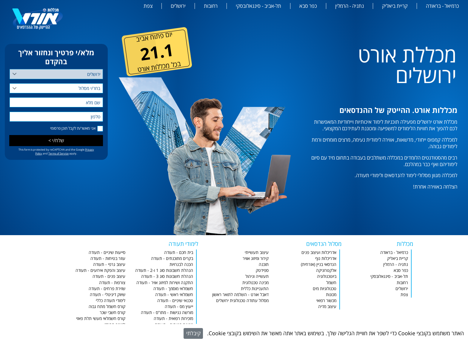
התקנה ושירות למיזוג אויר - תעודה (164, 282)
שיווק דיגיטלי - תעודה (107, 294)
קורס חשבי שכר (112, 312)
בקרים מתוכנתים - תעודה (172, 258)
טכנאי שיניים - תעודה (175, 300)
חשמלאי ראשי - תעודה (174, 294)
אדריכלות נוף (325, 258)
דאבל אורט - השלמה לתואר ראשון (240, 294)
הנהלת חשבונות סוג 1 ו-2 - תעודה (164, 270)
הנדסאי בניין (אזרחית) (318, 264)
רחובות (211, 6)
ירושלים (178, 6)
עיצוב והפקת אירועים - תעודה (100, 270)
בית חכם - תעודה (178, 252)
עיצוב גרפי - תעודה (109, 264)
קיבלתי (193, 333)
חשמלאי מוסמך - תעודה (173, 288)
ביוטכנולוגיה (326, 276)
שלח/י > (56, 140)
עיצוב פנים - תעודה (109, 276)
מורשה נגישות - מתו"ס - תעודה (167, 312)
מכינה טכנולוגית (255, 282)
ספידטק (262, 270)
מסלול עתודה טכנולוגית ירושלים (242, 300)
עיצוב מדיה (327, 306)
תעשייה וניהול (257, 276)
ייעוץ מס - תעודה (179, 306)
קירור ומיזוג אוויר (256, 258)
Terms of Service (58, 153)
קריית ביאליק (395, 6)
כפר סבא (308, 6)
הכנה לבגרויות (181, 264)
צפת (148, 6)
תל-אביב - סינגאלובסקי (258, 6)
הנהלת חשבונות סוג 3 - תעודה (167, 276)
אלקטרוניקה (326, 270)
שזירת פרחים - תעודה (107, 288)
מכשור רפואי (326, 300)
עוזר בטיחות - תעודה (107, 258)
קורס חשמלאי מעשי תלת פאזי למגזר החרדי (100, 321)
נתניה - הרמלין (349, 6)
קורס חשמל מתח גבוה (107, 306)
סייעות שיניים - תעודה (107, 252)
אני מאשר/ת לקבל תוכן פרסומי (73, 128)
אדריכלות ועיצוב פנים (318, 252)
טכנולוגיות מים (324, 288)
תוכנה (264, 264)
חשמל (331, 282)
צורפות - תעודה (112, 282)
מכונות (331, 294)
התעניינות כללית (255, 288)
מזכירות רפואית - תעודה (173, 318)
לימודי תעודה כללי (110, 300)
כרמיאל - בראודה (442, 6)
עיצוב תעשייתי (257, 252)
